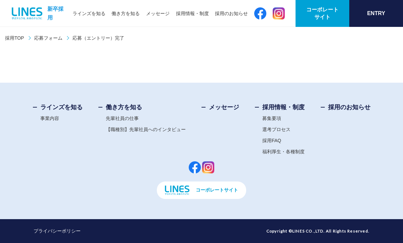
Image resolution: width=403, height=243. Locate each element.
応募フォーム (48, 38)
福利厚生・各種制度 (283, 151)
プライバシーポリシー (57, 231)
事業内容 (49, 118)
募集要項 (271, 118)
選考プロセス (276, 129)
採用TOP (14, 38)
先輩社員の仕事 (122, 118)
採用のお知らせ (231, 13)
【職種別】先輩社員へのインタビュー (146, 129)
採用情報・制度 (192, 13)
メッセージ (158, 13)
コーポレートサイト (322, 13)
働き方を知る (125, 13)
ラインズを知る (89, 13)
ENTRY (376, 13)
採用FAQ (271, 140)
